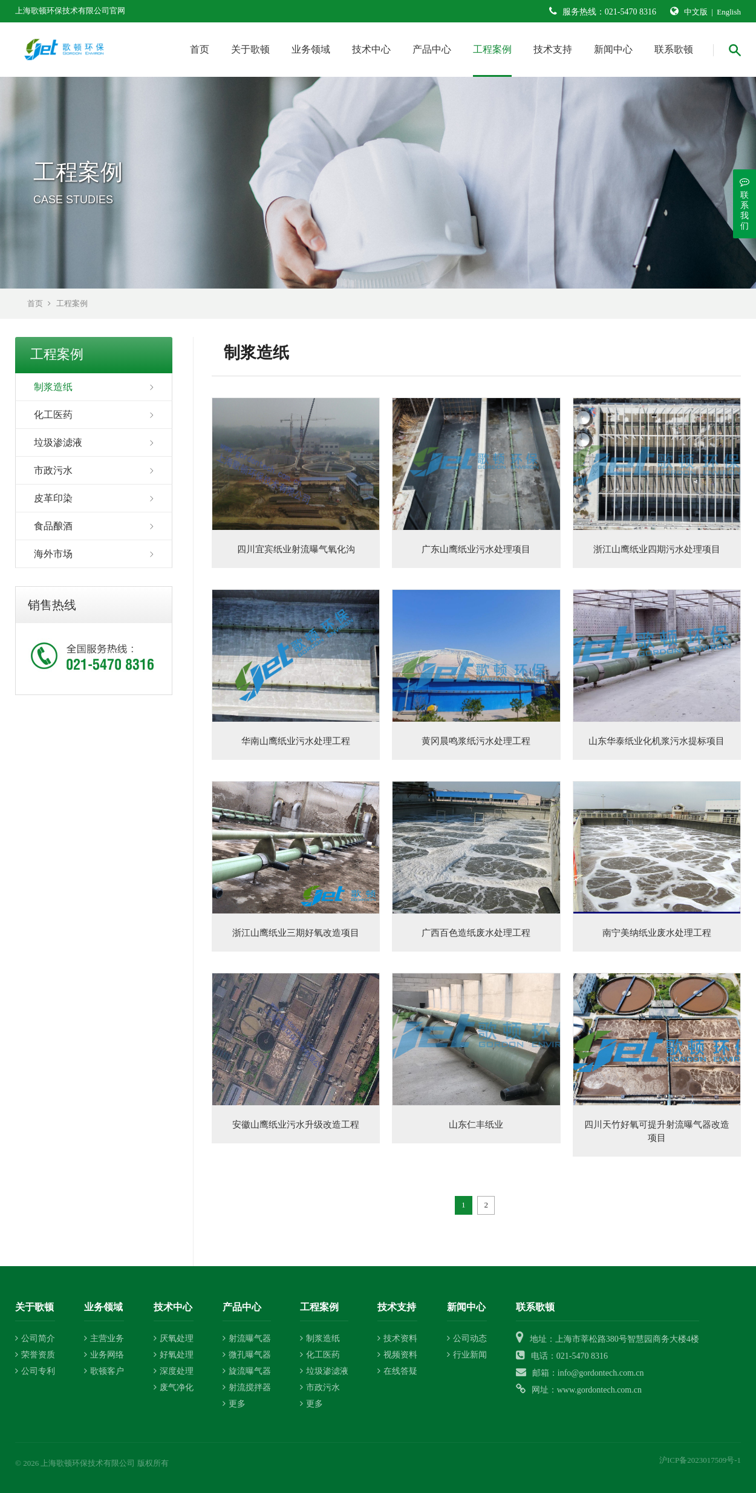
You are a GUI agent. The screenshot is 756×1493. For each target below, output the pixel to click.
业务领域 (311, 49)
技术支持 (552, 49)
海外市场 (53, 554)
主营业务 (104, 1338)
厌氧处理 (174, 1338)
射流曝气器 (247, 1338)
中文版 (696, 11)
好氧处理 (174, 1354)
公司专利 (35, 1371)
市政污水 (53, 470)
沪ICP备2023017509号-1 (700, 1460)
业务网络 (104, 1354)
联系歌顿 (673, 49)
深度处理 (174, 1371)
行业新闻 (467, 1354)
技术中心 (371, 49)
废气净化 (174, 1387)
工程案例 (492, 49)
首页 (199, 49)
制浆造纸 (53, 387)
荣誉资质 (35, 1354)
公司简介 (35, 1338)
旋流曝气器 (247, 1371)
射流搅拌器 (247, 1387)
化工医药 (53, 415)
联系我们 (744, 203)
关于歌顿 (250, 49)
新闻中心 (613, 49)
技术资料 (397, 1338)
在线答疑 (397, 1371)
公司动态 (467, 1338)
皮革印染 (53, 498)
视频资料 (397, 1354)
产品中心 (431, 49)
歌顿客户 (104, 1371)
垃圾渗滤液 (58, 442)
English (729, 11)
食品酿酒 (53, 526)
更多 (234, 1403)
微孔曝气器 (247, 1354)
